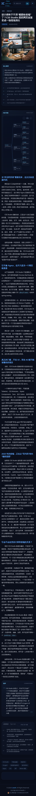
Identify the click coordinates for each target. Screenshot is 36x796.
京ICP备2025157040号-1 (18, 790)
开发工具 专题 (24, 724)
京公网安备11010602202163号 (18, 793)
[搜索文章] (20, 3)
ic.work (14, 788)
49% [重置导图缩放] (27, 118)
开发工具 (9, 11)
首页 (3, 11)
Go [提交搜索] (27, 3)
